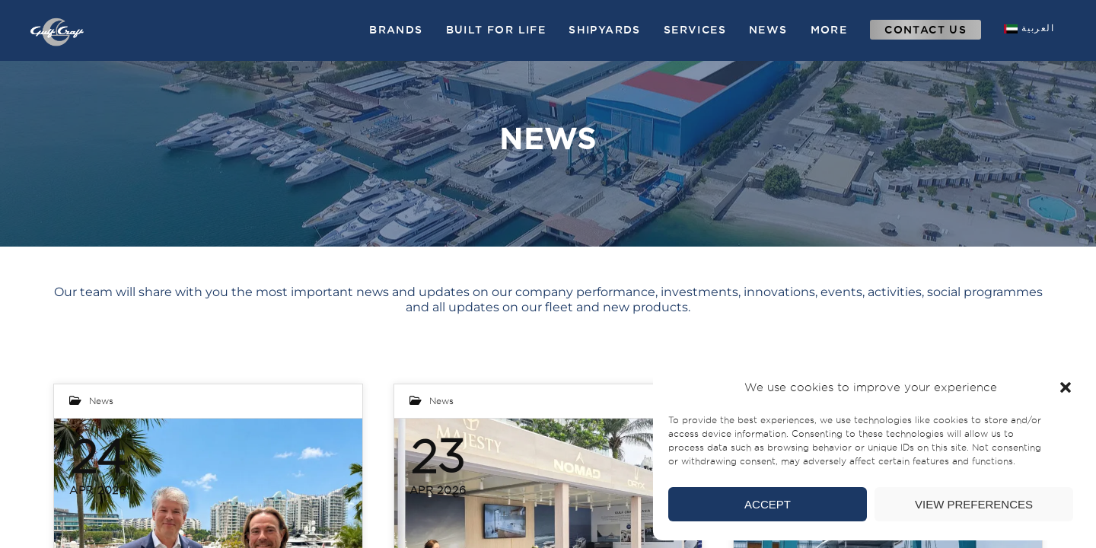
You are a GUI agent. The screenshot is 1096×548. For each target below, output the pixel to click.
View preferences (974, 504)
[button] (1065, 387)
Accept (767, 504)
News (101, 401)
